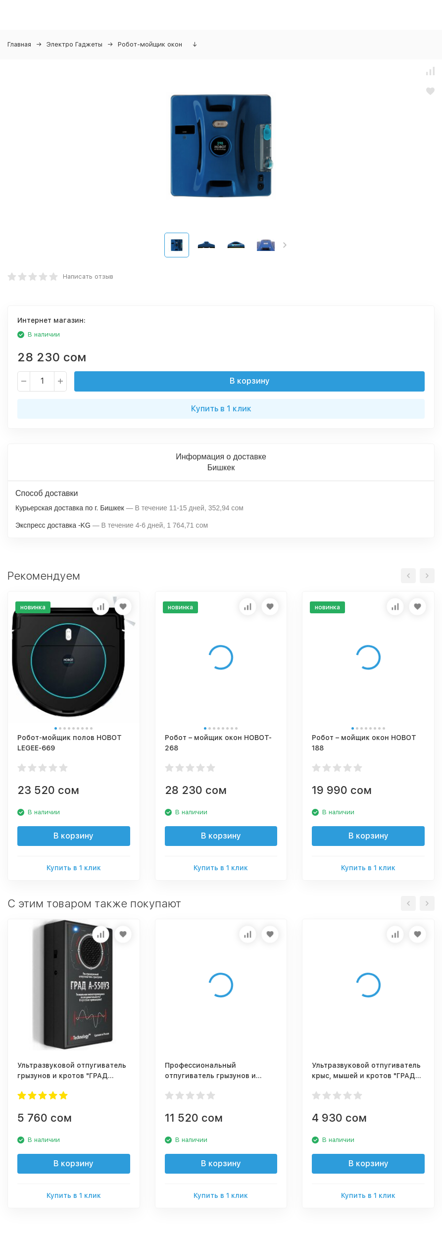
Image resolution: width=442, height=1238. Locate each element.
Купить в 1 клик (221, 408)
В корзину (250, 381)
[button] (285, 245)
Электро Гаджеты (74, 44)
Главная (19, 44)
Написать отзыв (88, 276)
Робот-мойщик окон (150, 44)
